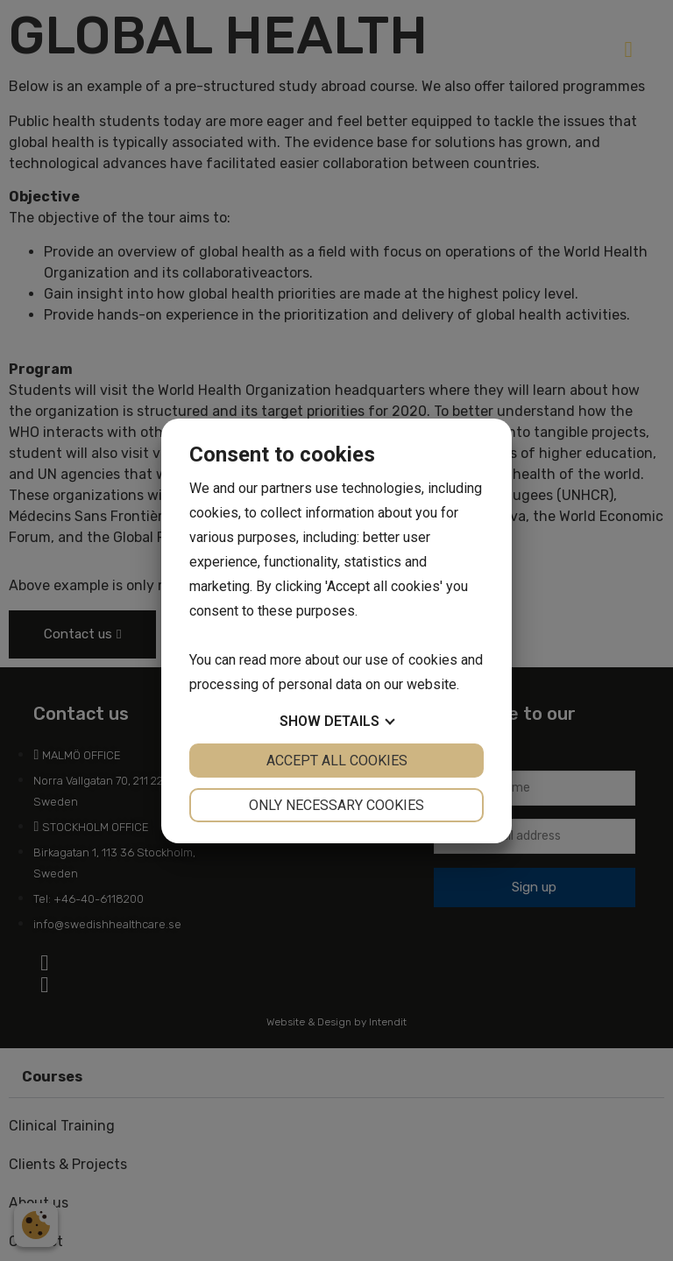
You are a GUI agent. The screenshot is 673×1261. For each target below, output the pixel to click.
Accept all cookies (336, 760)
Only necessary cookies (336, 805)
